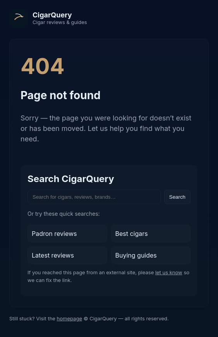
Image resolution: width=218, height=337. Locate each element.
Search (177, 197)
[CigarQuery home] (48, 18)
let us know (168, 272)
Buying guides (136, 255)
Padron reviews (54, 233)
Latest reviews (53, 255)
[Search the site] (94, 197)
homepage (69, 318)
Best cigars (131, 233)
